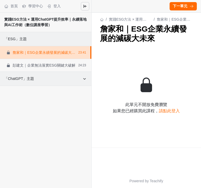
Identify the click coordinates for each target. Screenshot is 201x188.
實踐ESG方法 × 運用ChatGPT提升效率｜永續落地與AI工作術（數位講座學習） (129, 19)
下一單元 (183, 6)
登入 (54, 6)
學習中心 (32, 6)
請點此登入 (169, 111)
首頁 (11, 6)
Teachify (156, 181)
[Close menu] (85, 6)
